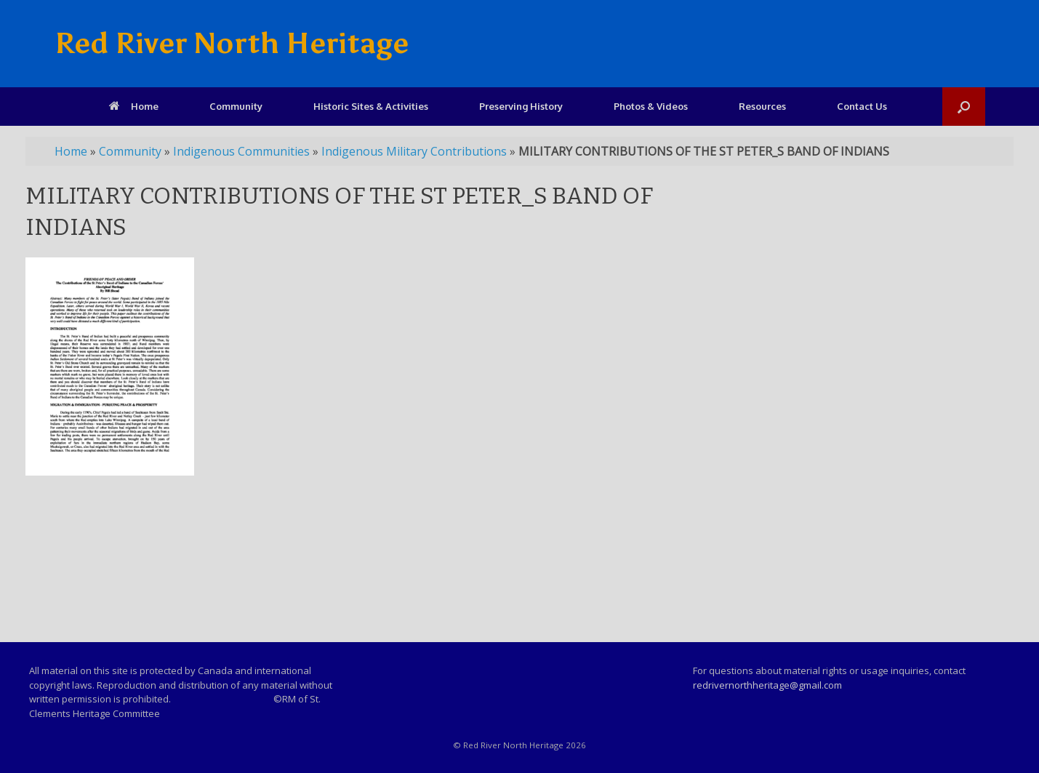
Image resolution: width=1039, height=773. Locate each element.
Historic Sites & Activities (370, 106)
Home (134, 106)
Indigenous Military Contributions (414, 151)
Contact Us (862, 106)
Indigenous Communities (241, 151)
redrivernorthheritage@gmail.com (767, 685)
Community (235, 106)
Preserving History (521, 106)
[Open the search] (963, 106)
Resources (762, 106)
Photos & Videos (651, 106)
